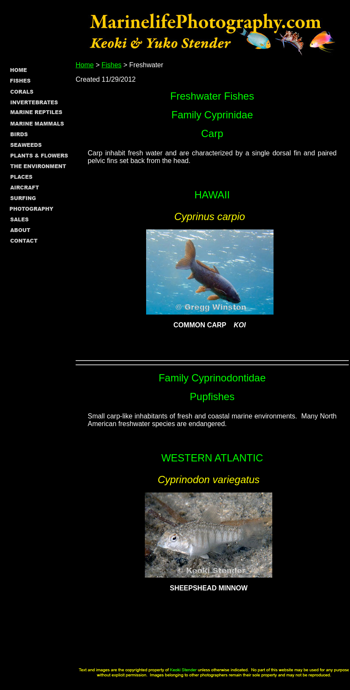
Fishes (111, 65)
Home (85, 65)
